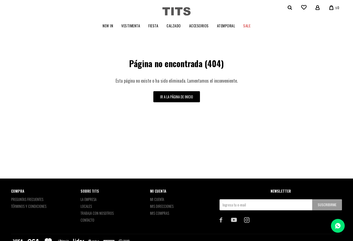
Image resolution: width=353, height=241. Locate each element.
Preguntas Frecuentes (27, 199)
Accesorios (199, 25)
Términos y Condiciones (28, 206)
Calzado (174, 25)
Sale (246, 25)
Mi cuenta (157, 199)
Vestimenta (130, 25)
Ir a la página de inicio (176, 96)
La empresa (89, 199)
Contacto (87, 220)
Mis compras (159, 213)
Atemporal (226, 25)
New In (108, 25)
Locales (86, 206)
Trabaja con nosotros (97, 213)
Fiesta (153, 25)
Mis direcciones (161, 206)
